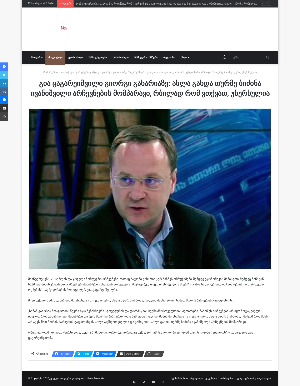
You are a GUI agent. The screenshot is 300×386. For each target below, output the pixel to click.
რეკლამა (196, 378)
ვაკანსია (211, 378)
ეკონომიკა (75, 57)
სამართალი (121, 57)
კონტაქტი (226, 378)
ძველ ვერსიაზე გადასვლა (253, 378)
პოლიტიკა (55, 57)
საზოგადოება (98, 57)
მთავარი (36, 57)
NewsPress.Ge (96, 378)
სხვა (184, 57)
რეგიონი (169, 57)
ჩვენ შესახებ (179, 378)
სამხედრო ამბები (146, 57)
